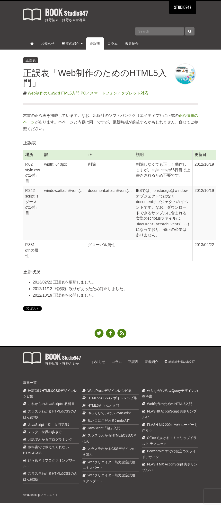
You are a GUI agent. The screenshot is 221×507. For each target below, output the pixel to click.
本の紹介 (72, 43)
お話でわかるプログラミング (50, 444)
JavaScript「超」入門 (104, 432)
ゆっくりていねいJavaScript (109, 417)
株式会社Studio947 (180, 362)
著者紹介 (132, 43)
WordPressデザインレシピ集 (110, 395)
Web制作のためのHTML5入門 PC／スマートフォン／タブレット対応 (88, 93)
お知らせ (47, 43)
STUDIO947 (182, 8)
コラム (112, 43)
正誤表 (95, 43)
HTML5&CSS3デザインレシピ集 (112, 402)
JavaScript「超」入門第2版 (49, 429)
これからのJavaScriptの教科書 (51, 408)
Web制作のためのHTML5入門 (169, 408)
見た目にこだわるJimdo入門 (109, 425)
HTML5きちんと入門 (103, 410)
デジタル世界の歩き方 (45, 436)
